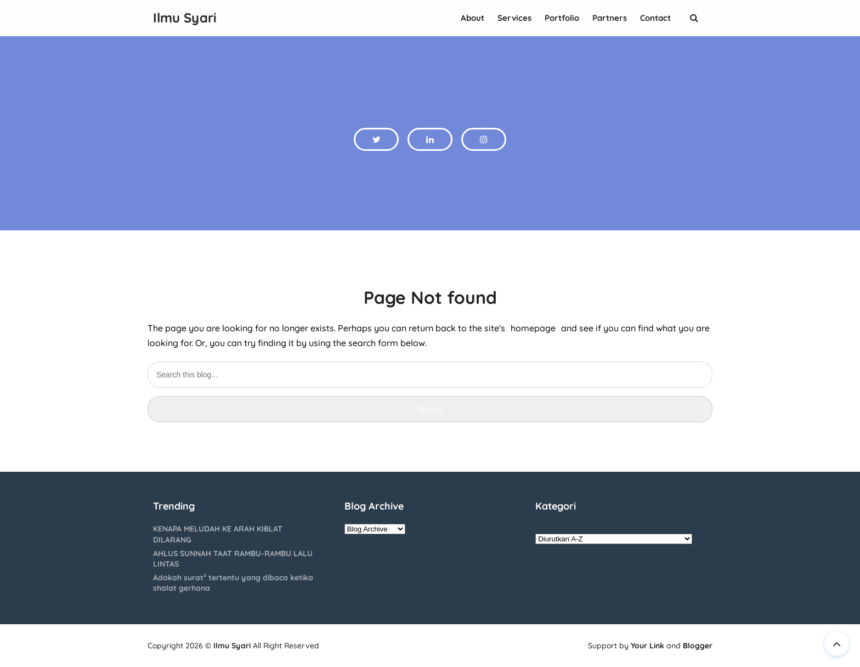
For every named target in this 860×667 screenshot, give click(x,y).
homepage (533, 328)
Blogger (697, 646)
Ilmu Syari (232, 646)
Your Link (647, 646)
